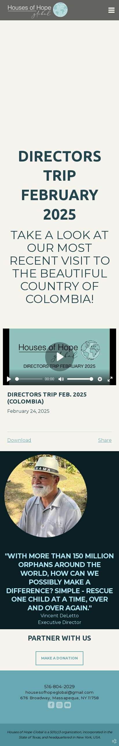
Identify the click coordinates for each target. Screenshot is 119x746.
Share (105, 440)
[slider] (29, 379)
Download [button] (19, 440)
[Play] (9, 379)
